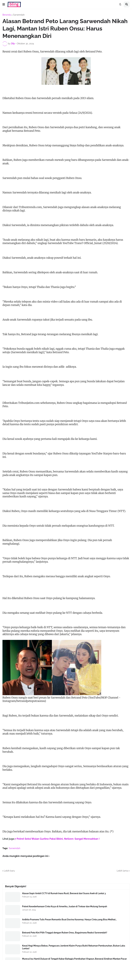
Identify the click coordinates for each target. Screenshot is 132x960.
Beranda (6, 15)
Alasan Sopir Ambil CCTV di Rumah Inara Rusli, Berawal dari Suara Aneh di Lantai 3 (64, 893)
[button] (3, 4)
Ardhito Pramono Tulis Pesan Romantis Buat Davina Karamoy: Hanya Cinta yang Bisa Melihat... (69, 919)
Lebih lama (122, 871)
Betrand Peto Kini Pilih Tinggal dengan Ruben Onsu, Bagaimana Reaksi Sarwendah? (64, 932)
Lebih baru (9, 871)
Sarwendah (19, 15)
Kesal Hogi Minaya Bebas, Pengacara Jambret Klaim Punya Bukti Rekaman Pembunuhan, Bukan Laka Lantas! (73, 947)
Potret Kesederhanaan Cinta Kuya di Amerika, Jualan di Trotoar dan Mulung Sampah (64, 906)
